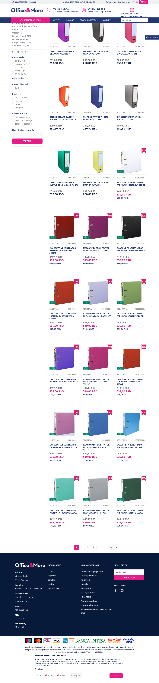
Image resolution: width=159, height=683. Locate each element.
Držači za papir (21, 59)
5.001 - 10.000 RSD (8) (23, 144)
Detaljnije (39, 669)
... (104, 570)
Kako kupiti (85, 603)
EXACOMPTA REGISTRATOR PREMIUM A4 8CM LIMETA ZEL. (131, 338)
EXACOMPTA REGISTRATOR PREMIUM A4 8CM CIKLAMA (96, 272)
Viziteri (17, 56)
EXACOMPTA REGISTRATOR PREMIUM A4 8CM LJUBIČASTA (63, 403)
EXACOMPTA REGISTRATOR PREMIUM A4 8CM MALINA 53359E (96, 404)
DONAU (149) (20, 84)
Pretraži (27, 164)
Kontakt (51, 607)
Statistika (52, 675)
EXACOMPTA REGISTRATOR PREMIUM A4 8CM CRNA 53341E (131, 272)
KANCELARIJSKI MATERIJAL (44, 25)
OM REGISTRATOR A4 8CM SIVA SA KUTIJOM (129, 141)
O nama (51, 594)
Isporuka (84, 607)
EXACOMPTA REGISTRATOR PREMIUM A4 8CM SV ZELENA (63, 534)
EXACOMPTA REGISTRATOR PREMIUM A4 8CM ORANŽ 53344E (130, 404)
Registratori (21, 36)
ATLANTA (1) (20, 94)
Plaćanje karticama (89, 615)
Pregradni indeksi (22, 46)
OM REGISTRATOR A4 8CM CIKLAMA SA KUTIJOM (61, 75)
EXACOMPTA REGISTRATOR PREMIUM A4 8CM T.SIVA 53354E (96, 535)
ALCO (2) (18, 90)
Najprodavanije (21, 121)
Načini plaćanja (87, 611)
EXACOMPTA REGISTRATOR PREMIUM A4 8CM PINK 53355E (63, 469)
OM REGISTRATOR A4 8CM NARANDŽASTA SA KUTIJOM (62, 141)
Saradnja (51, 603)
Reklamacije (86, 620)
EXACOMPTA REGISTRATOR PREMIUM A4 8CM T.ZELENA (130, 534)
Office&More (16, 25)
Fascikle (18, 39)
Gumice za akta (21, 62)
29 (110, 570)
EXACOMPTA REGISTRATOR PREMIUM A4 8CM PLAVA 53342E (96, 470)
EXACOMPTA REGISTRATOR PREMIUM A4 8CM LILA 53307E (97, 338)
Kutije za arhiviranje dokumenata (21, 67)
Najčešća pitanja (54, 611)
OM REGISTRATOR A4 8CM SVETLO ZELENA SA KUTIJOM (63, 206)
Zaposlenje (53, 599)
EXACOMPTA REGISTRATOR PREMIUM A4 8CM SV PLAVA (130, 469)
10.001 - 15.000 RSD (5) (24, 147)
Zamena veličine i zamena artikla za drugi (96, 634)
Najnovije (18, 124)
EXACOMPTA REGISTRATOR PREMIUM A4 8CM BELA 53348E (131, 206)
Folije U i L (19, 42)
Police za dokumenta (24, 49)
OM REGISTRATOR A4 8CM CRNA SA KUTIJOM (95, 75)
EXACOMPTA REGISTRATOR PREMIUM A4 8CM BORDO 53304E (62, 273)
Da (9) (17, 111)
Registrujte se (124, 2)
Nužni (41, 675)
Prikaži (116, 30)
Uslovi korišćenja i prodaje (92, 594)
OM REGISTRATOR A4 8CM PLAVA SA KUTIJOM (95, 141)
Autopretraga (74, 30)
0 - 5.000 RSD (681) (22, 140)
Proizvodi (27, 25)
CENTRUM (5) (20, 97)
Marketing (64, 675)
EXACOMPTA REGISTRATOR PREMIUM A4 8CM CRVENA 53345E (62, 339)
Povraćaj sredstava (89, 624)
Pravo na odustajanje (89, 628)
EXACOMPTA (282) (22, 87)
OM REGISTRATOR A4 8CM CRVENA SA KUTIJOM (129, 75)
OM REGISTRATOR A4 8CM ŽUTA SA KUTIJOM (95, 206)
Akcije (17, 127)
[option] (79, 2)
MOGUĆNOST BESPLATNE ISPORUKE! (79, 2)
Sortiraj (89, 30)
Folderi (18, 52)
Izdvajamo (19, 130)
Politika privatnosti (89, 599)
